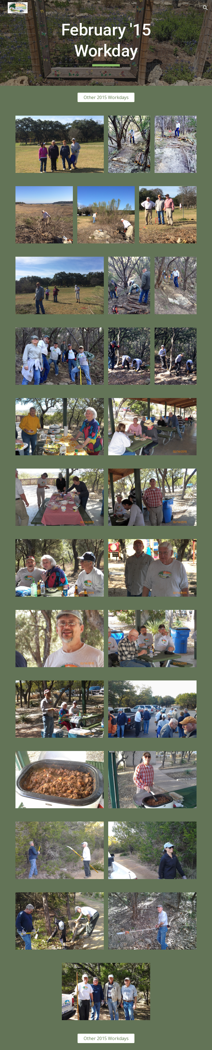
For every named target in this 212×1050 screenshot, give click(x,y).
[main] (105, 42)
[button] (205, 7)
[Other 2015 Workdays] (106, 97)
